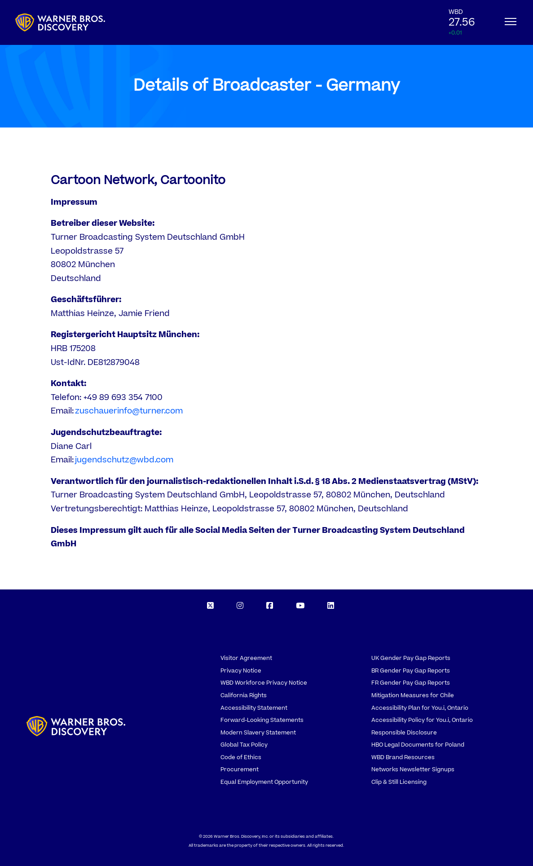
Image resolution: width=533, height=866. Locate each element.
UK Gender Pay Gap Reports (410, 658)
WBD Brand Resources (403, 757)
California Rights (243, 695)
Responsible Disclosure (404, 733)
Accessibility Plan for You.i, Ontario (419, 708)
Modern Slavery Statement (258, 733)
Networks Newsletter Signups (412, 769)
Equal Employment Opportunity (264, 782)
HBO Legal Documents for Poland (417, 745)
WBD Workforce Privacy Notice (263, 683)
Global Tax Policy (244, 745)
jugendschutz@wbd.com (124, 460)
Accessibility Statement (253, 708)
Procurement (239, 769)
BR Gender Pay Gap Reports (410, 671)
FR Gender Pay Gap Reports (410, 683)
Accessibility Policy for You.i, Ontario (422, 720)
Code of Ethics (240, 757)
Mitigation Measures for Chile (412, 695)
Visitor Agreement (246, 658)
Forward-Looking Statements (262, 720)
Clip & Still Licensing (399, 782)
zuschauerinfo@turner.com (129, 411)
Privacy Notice (240, 671)
